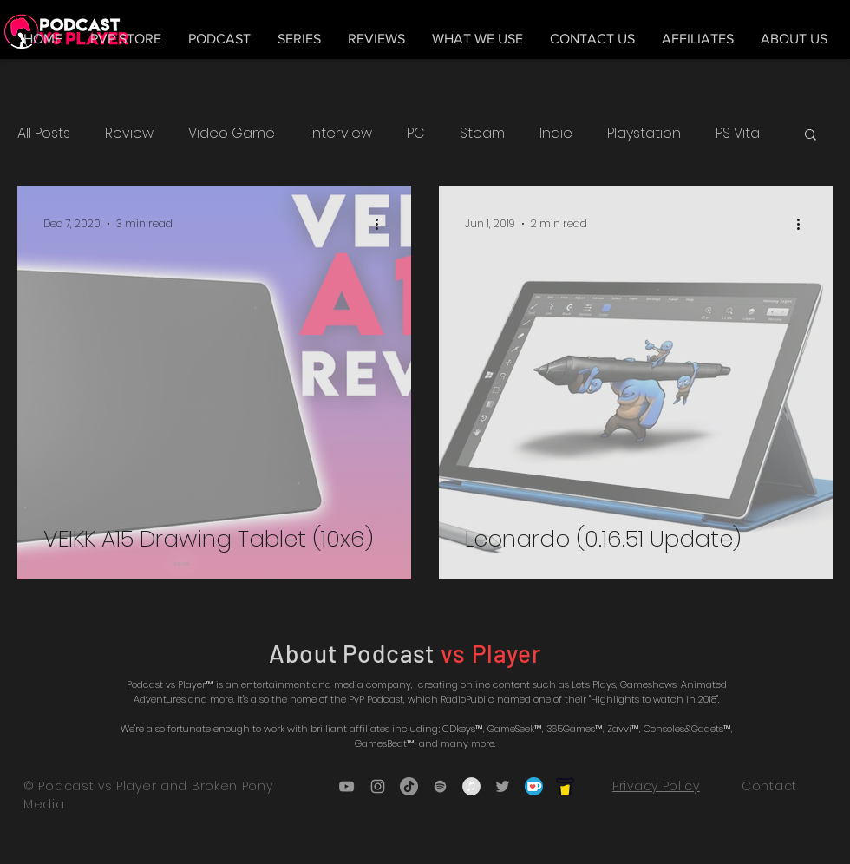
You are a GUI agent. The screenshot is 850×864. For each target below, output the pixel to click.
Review (129, 133)
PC (416, 133)
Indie (555, 133)
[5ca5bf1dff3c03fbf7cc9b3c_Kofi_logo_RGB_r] (534, 786)
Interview (341, 133)
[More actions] (382, 223)
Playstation (644, 133)
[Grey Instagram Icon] (378, 786)
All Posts (43, 133)
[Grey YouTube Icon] (346, 786)
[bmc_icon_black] (565, 786)
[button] (810, 136)
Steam (482, 133)
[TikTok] (409, 786)
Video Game (231, 133)
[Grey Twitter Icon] (503, 786)
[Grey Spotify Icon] (440, 786)
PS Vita (738, 133)
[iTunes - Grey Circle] (471, 786)
